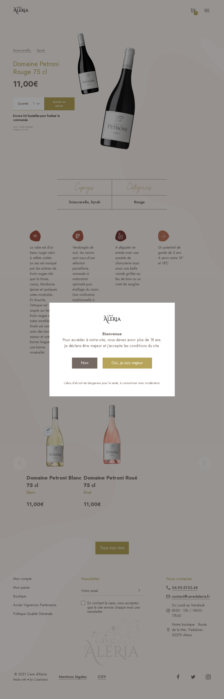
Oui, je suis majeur (127, 363)
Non (84, 363)
